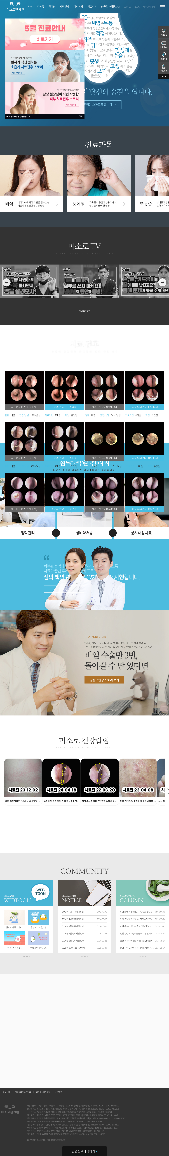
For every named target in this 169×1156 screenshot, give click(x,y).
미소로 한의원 (15, 6)
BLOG (137, 6)
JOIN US (127, 6)
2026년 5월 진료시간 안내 (73, 912)
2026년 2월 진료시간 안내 (73, 933)
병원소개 (6, 1092)
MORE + (26, 956)
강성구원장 (104, 680)
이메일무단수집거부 (23, 1092)
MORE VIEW (84, 310)
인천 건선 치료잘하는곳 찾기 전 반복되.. (136, 933)
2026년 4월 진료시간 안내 (73, 919)
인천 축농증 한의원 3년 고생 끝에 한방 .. (137, 919)
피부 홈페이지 (149, 6)
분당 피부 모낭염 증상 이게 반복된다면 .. (137, 947)
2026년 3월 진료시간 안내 (73, 926)
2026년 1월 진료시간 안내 (73, 940)
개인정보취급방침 (43, 1092)
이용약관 (58, 1092)
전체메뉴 (162, 6)
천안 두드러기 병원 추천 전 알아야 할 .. (136, 926)
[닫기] (81, 116)
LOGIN (118, 6)
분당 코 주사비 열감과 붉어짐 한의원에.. (136, 940)
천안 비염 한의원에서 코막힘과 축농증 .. (136, 912)
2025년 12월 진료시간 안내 (73, 947)
